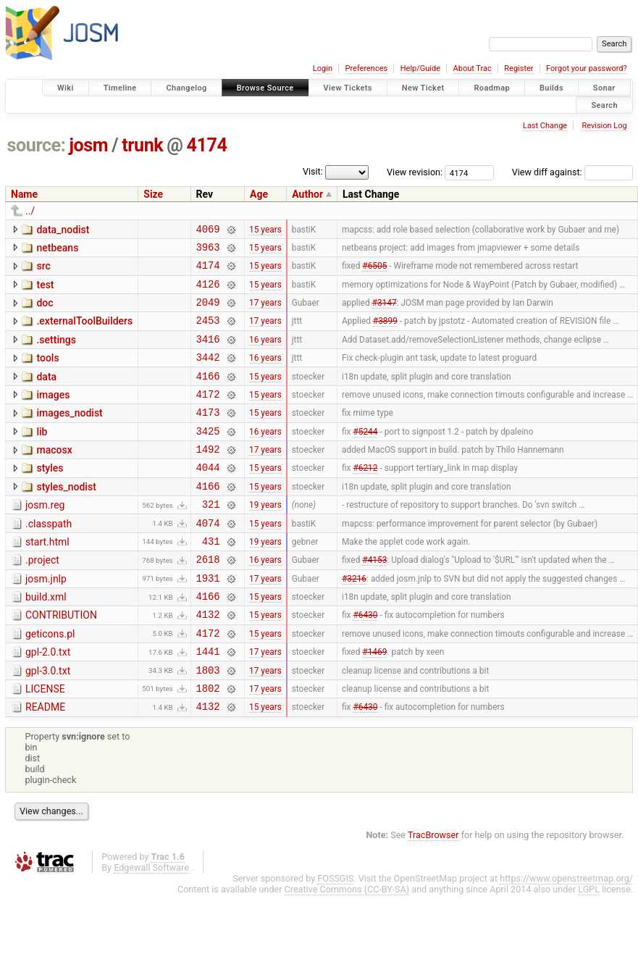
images (53, 414)
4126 (208, 292)
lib (41, 455)
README (45, 763)
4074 (208, 559)
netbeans (57, 250)
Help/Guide (420, 68)
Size (153, 194)
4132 (208, 662)
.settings (55, 353)
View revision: (414, 172)
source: (36, 145)
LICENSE (45, 743)
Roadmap (492, 88)
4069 (208, 231)
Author (307, 194)
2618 (208, 600)
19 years (265, 539)
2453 (208, 333)
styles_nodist (66, 517)
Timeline (120, 88)
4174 (207, 145)
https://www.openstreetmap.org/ (566, 937)
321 (211, 538)
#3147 (384, 313)
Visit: (313, 171)
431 (211, 580)
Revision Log (604, 125)
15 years (265, 230)
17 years (265, 313)
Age (259, 194)
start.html (47, 579)
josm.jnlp (46, 620)
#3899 (385, 333)
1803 (208, 724)
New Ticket (423, 88)
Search (604, 104)
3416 (208, 354)
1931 (208, 621)
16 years (265, 353)
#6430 (365, 662)
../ (30, 211)
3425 (208, 457)
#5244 (365, 456)
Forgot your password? (586, 68)
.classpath (48, 558)
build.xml (46, 640)
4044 (208, 497)
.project (42, 599)
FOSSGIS (335, 937)
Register (518, 68)
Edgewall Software (151, 926)
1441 (208, 703)
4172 (208, 415)
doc (44, 311)
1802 (208, 744)
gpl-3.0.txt (47, 723)
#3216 (354, 621)
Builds (551, 88)
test (45, 291)
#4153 (374, 600)
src (43, 270)
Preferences (366, 68)
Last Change (545, 125)
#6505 (374, 272)
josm (88, 145)
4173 (208, 436)
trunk (142, 145)
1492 (208, 477)
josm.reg (44, 537)
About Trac (472, 68)
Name (24, 194)
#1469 (374, 703)
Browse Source (265, 88)
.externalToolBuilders (84, 332)
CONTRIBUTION (61, 660)
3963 (208, 251)
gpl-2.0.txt (47, 702)
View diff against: (572, 172)
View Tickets (348, 88)
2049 (208, 312)
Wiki (65, 88)
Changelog (186, 88)
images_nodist (69, 434)
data (46, 394)
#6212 (365, 498)
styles (49, 496)
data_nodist (62, 229)
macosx (54, 476)
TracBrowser (433, 893)
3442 (208, 374)
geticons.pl (50, 681)
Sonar (604, 88)
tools (47, 373)
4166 (208, 395)
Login (322, 68)
